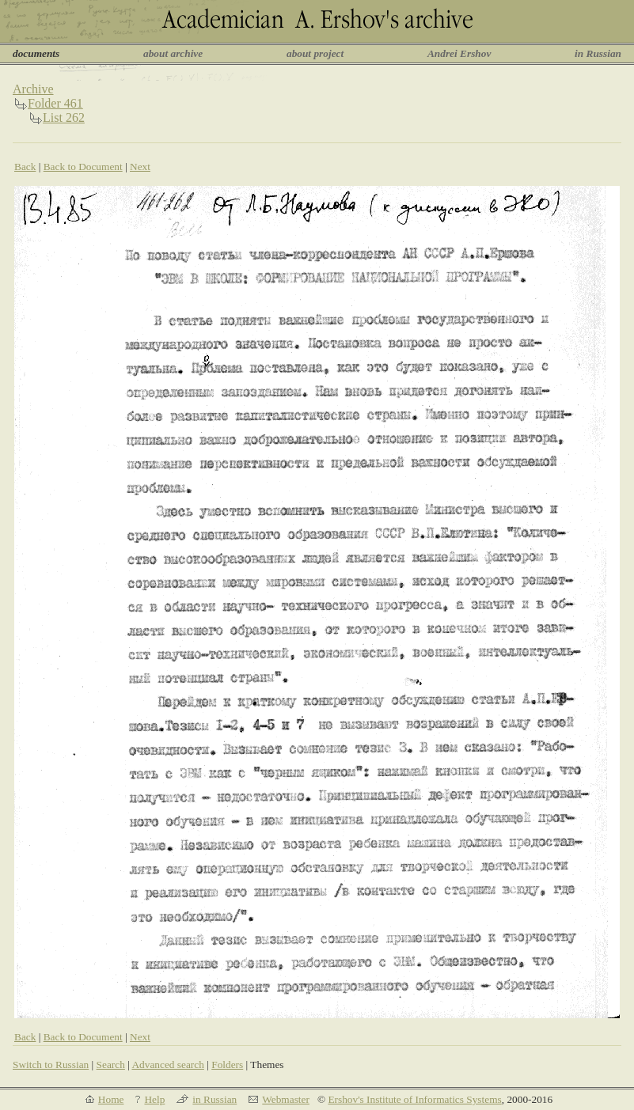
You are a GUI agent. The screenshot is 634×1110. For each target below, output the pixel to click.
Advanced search (167, 1064)
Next (140, 166)
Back (25, 166)
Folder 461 (55, 103)
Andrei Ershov (459, 53)
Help (154, 1099)
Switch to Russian (51, 1064)
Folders (227, 1064)
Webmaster (285, 1099)
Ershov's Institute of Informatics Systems (414, 1099)
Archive (33, 89)
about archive (173, 53)
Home (111, 1099)
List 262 (64, 117)
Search (111, 1064)
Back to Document (83, 166)
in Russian (598, 53)
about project (315, 53)
